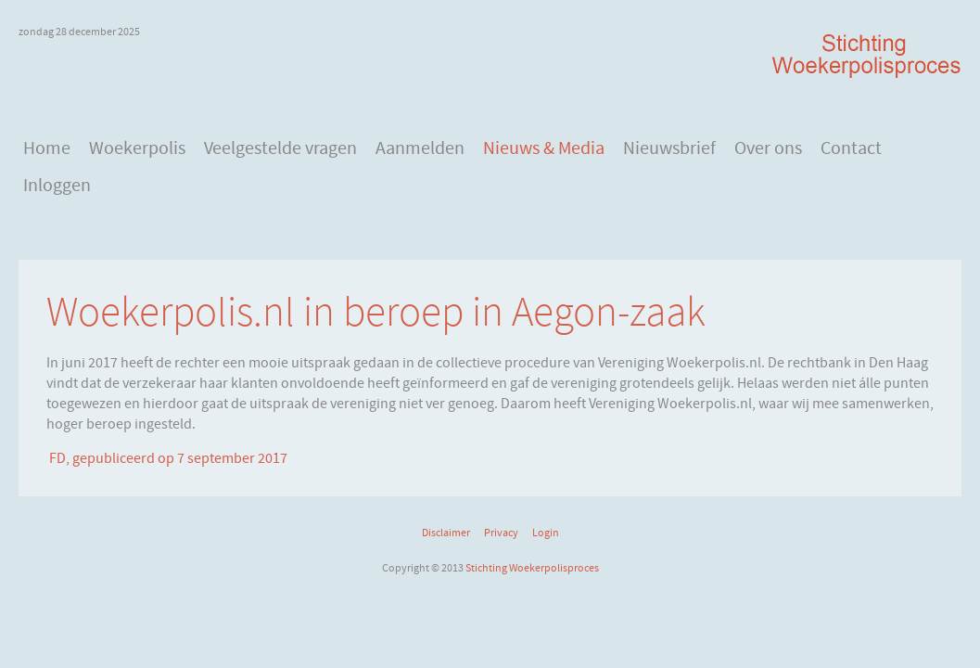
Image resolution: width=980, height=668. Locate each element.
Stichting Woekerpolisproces (532, 567)
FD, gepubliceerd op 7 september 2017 (166, 458)
